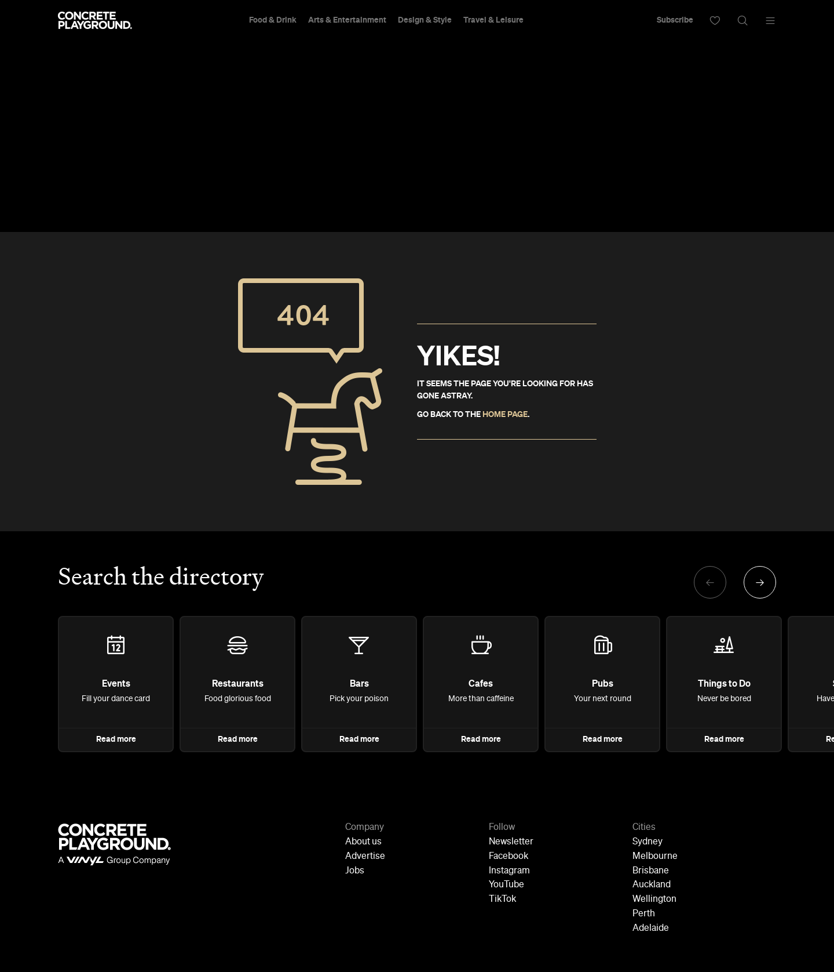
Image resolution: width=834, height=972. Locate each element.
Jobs (354, 871)
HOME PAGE (505, 415)
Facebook (508, 856)
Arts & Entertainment (347, 20)
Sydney (647, 842)
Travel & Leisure (493, 20)
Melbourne (655, 856)
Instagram (509, 871)
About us (363, 842)
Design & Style (425, 20)
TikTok (502, 899)
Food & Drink (273, 20)
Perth (643, 914)
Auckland (651, 885)
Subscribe (675, 20)
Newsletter (511, 842)
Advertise (365, 856)
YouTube (506, 885)
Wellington (654, 899)
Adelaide (650, 928)
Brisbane (650, 871)
